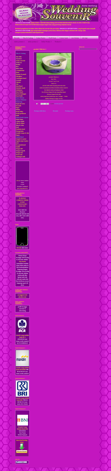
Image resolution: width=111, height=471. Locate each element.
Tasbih (18, 147)
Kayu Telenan (20, 98)
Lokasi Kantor (40, 38)
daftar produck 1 (19, 42)
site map (85, 38)
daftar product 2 (33, 42)
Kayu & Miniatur (21, 100)
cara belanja (75, 38)
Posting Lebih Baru (40, 111)
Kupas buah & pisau (22, 117)
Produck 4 (58, 42)
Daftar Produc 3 (46, 42)
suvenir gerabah (58, 103)
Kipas (17, 107)
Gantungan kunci (21, 78)
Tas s (17, 145)
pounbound (22, 145)
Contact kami (64, 38)
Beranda (16, 38)
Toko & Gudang (28, 38)
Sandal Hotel (20, 137)
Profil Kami (52, 38)
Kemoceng (19, 102)
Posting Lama (69, 111)
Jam (17, 84)
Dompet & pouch (21, 74)
